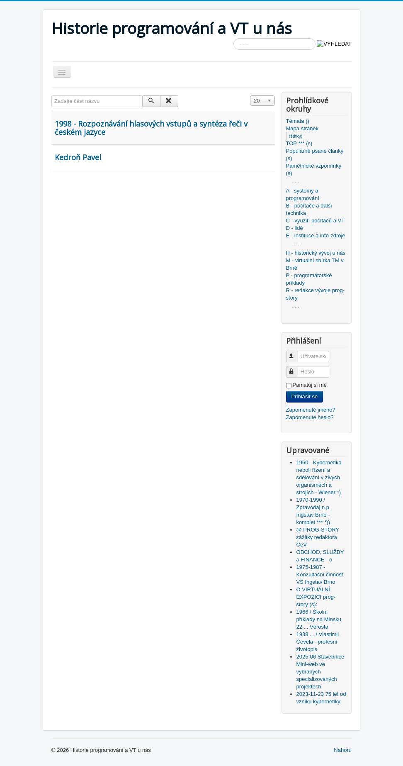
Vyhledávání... (233, 38)
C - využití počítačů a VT (315, 220)
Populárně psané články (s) (315, 154)
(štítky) (296, 136)
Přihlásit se (304, 396)
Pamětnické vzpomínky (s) (314, 169)
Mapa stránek (302, 128)
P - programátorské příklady (309, 279)
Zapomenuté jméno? (310, 410)
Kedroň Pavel (78, 157)
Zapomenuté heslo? (310, 417)
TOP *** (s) (299, 143)
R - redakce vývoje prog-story (315, 294)
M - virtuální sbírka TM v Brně (315, 264)
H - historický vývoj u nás (316, 253)
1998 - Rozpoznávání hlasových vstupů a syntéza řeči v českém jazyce (151, 128)
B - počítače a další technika (309, 209)
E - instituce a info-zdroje (315, 235)
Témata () (297, 121)
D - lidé (294, 228)
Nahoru (343, 750)
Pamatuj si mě (310, 385)
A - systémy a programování (302, 194)
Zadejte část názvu (51, 95)
